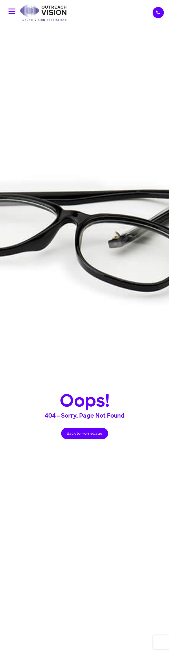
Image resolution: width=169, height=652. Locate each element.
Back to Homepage (84, 433)
